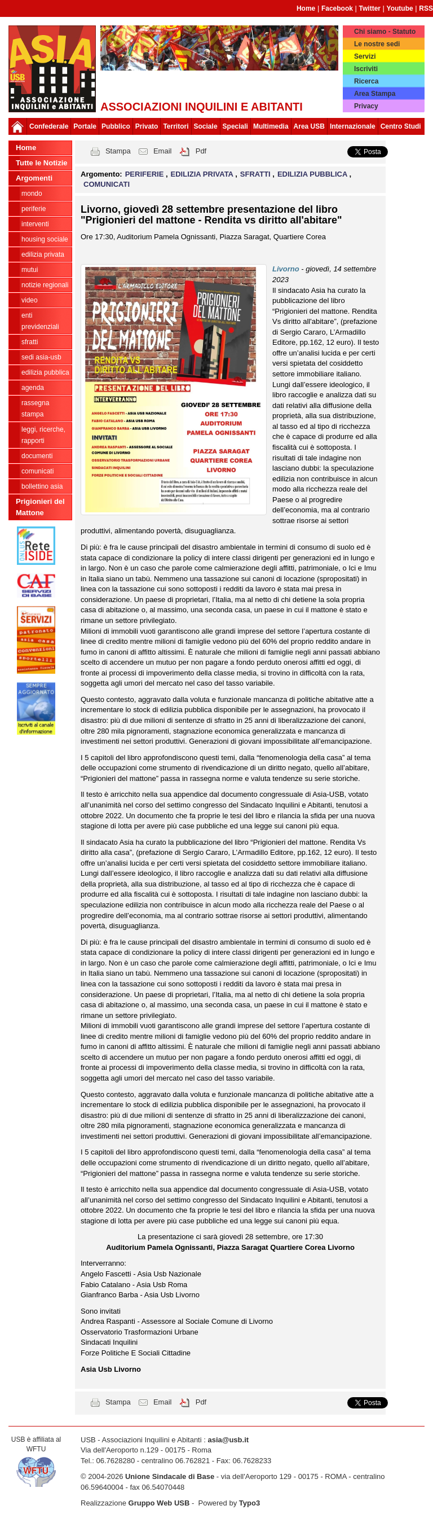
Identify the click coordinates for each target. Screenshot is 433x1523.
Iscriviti (366, 69)
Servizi (365, 56)
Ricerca (366, 81)
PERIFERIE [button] (145, 174)
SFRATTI (29, 342)
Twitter (370, 8)
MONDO (31, 193)
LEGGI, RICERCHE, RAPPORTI (43, 435)
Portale (84, 126)
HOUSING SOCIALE (44, 239)
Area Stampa (374, 94)
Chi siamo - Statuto (385, 32)
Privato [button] (146, 126)
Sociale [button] (206, 126)
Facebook (337, 8)
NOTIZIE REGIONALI (44, 285)
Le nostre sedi (377, 44)
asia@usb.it (228, 1440)
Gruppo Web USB (159, 1503)
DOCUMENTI (36, 456)
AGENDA (32, 388)
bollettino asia (42, 486)
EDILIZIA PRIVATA (42, 254)
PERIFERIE (33, 209)
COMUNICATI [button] (106, 184)
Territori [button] (175, 126)
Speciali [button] (235, 126)
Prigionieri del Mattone (40, 507)
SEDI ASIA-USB (41, 357)
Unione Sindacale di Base (169, 1476)
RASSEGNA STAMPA (35, 408)
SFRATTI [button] (256, 174)
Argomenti (34, 178)
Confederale (48, 126)
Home (306, 8)
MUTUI (29, 270)
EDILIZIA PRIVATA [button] (203, 174)
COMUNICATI (37, 471)
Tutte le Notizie (41, 163)
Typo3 (249, 1503)
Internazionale (352, 126)
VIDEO (29, 300)
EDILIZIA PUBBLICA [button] (313, 174)
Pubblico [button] (115, 126)
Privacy (366, 106)
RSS (426, 8)
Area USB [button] (309, 126)
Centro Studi (401, 126)
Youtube (400, 8)
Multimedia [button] (271, 126)
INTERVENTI (35, 224)
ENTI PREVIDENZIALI (40, 321)
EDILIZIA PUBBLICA (45, 372)
